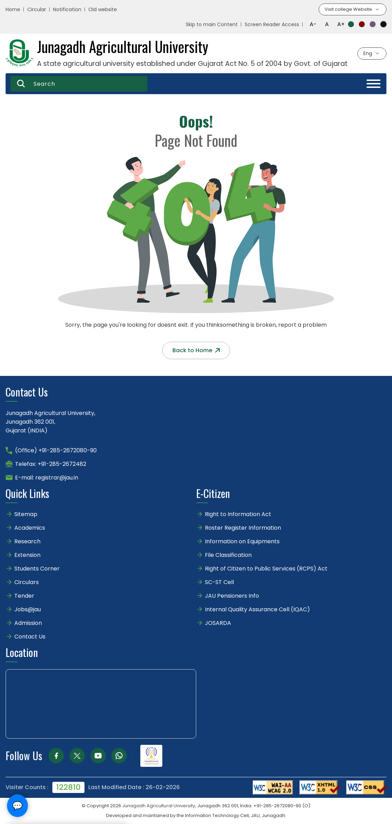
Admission (28, 623)
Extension (27, 555)
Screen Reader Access (272, 24)
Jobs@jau (27, 610)
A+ (341, 25)
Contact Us (29, 637)
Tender (24, 596)
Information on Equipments (242, 542)
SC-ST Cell (219, 583)
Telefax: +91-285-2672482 (50, 464)
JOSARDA (218, 623)
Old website (102, 9)
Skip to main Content (212, 24)
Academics (29, 528)
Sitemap (25, 515)
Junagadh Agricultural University (158, 806)
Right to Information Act (238, 515)
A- (313, 25)
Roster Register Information (243, 528)
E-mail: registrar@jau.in (46, 478)
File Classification (228, 555)
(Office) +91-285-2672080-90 (56, 451)
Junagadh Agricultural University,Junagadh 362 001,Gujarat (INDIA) (50, 422)
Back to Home (196, 351)
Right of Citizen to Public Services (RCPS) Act (266, 569)
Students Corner (37, 569)
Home (13, 9)
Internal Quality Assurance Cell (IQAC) (257, 610)
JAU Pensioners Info (232, 596)
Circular (36, 9)
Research (27, 542)
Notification (67, 9)
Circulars (26, 583)
